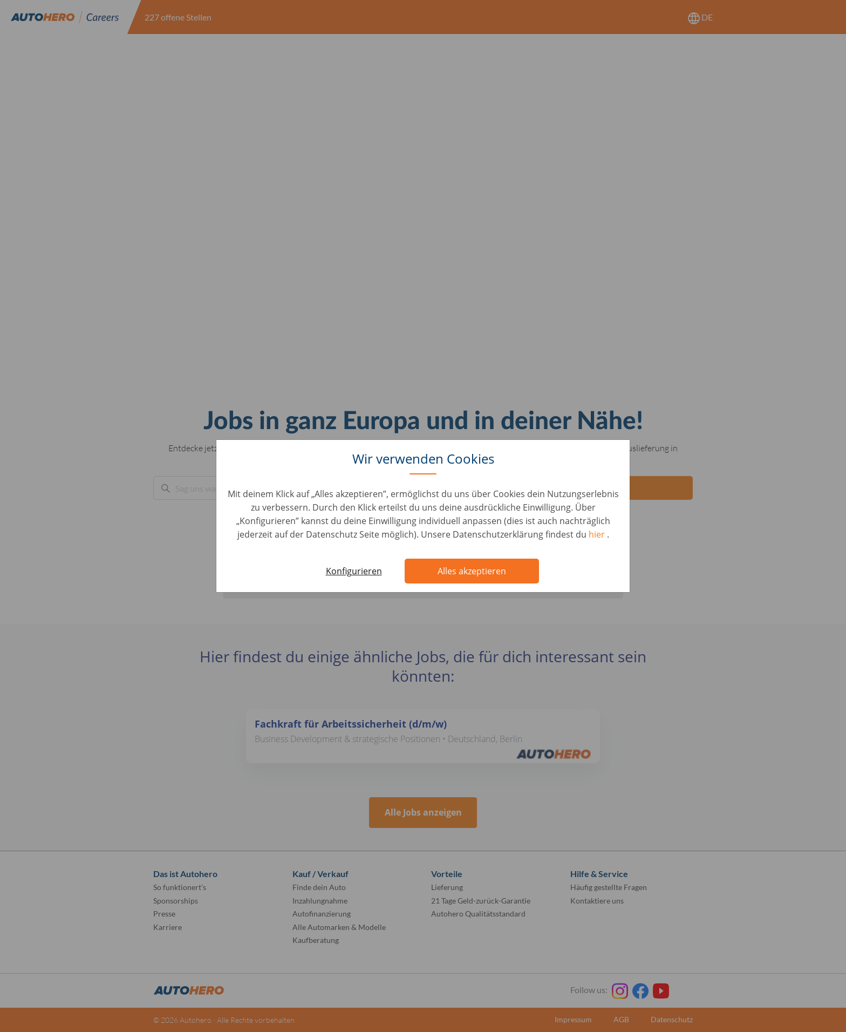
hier (598, 534)
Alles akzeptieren (472, 571)
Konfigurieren (354, 571)
